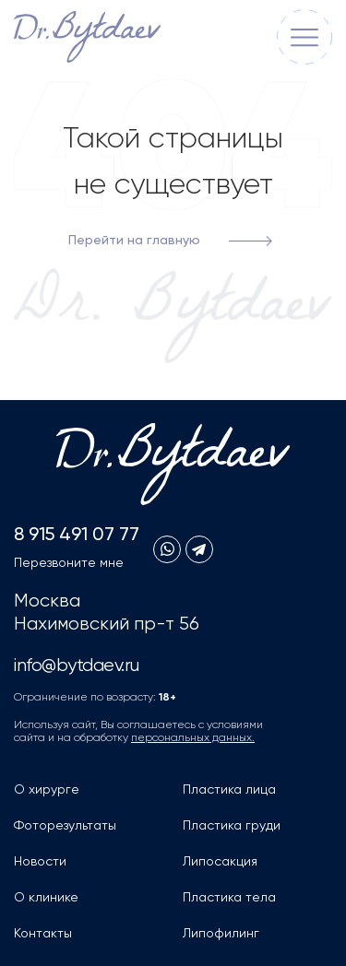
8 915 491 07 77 (76, 535)
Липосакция (220, 861)
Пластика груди (231, 825)
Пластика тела (229, 897)
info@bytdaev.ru (76, 666)
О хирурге (46, 789)
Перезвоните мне (69, 563)
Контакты (43, 933)
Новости (40, 861)
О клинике (46, 897)
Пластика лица (229, 789)
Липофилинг (221, 933)
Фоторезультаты (65, 825)
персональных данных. (193, 738)
